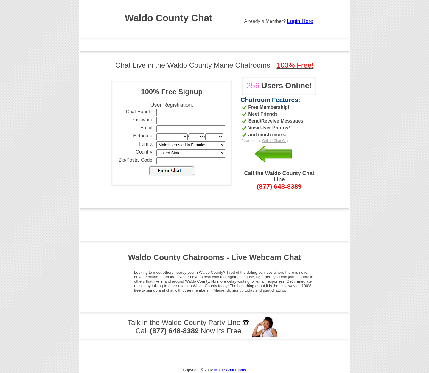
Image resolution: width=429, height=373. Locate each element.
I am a (145, 143)
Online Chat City (275, 141)
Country (144, 151)
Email (146, 127)
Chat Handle (139, 111)
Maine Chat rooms (230, 370)
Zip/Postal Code (136, 159)
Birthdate (142, 135)
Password (141, 119)
